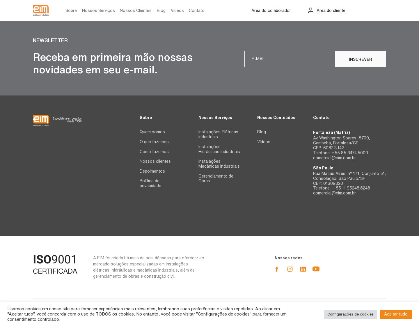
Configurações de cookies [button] (350, 314)
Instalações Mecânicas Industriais (219, 163)
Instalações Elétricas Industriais (218, 134)
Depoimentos (152, 171)
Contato (197, 10)
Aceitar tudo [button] (396, 314)
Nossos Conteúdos (276, 118)
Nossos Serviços (98, 10)
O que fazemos (154, 142)
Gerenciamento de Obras (215, 178)
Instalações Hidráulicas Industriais (219, 149)
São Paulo (323, 168)
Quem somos (152, 132)
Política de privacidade (150, 183)
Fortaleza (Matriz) (331, 132)
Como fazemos (154, 152)
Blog (161, 10)
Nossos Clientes (136, 10)
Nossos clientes (155, 161)
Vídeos (177, 10)
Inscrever (360, 59)
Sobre (71, 10)
